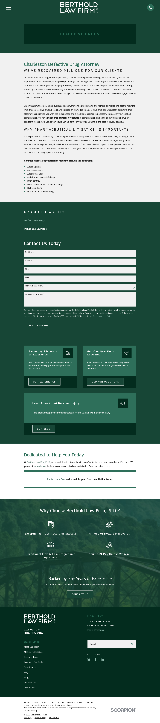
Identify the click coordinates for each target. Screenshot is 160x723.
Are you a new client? (34, 286)
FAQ (26, 672)
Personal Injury (31, 657)
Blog (26, 677)
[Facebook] (95, 659)
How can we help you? (34, 294)
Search (93, 644)
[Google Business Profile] (89, 659)
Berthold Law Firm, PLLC (38, 462)
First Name (29, 252)
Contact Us (80, 594)
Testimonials (30, 682)
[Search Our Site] (132, 644)
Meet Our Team (31, 647)
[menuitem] (80, 220)
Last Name (29, 261)
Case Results (30, 667)
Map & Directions (95, 630)
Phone (28, 269)
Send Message (39, 325)
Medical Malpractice (33, 652)
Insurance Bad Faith (33, 662)
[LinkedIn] (102, 659)
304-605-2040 (34, 633)
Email (27, 277)
